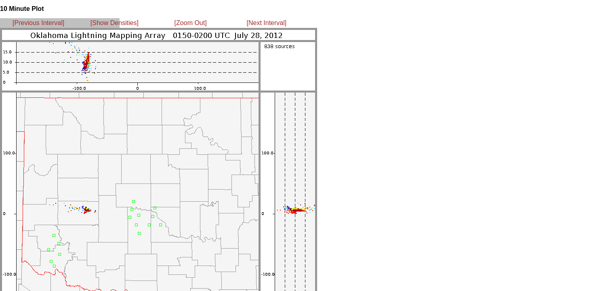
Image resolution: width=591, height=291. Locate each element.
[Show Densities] (114, 22)
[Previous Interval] (38, 22)
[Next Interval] (267, 22)
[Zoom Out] (191, 22)
